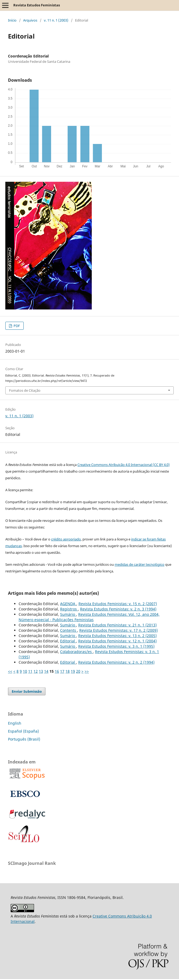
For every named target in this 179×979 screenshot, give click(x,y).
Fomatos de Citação (24, 390)
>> (87, 671)
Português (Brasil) (24, 739)
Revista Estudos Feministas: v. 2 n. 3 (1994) (118, 609)
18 (67, 671)
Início (12, 20)
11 (30, 671)
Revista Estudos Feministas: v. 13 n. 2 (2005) (117, 635)
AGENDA (68, 603)
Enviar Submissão (27, 691)
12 (36, 671)
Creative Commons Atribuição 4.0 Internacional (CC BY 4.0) (123, 464)
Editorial (68, 640)
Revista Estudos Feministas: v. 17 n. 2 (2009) (118, 630)
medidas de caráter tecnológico (139, 564)
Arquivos (30, 20)
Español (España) (23, 731)
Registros (69, 609)
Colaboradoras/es (76, 651)
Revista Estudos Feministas (36, 5)
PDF (16, 325)
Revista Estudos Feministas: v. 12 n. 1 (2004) (117, 640)
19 (73, 671)
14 (46, 671)
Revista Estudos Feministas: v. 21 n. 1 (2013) (117, 624)
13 (41, 671)
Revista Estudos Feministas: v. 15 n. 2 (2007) (117, 603)
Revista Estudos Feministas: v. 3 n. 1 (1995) (116, 646)
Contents (68, 630)
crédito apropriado (66, 539)
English (14, 723)
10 (25, 671)
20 (78, 671)
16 (57, 671)
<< (10, 671)
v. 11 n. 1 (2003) (56, 20)
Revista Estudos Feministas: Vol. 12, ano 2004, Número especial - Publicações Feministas (89, 617)
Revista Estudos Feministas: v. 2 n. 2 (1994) (116, 662)
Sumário (68, 614)
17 (62, 671)
